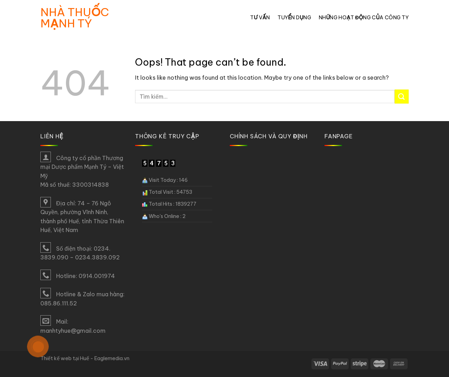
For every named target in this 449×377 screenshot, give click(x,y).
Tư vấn (260, 17)
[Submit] (402, 96)
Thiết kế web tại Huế (64, 358)
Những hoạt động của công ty (364, 17)
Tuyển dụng (294, 17)
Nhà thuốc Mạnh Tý (74, 17)
